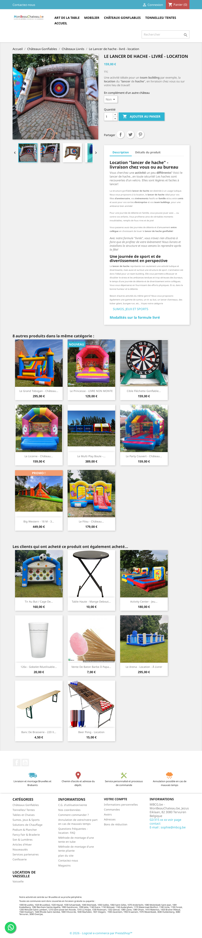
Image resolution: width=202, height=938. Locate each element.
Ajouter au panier (141, 116)
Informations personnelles (121, 804)
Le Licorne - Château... (39, 456)
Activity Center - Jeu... (143, 601)
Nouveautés (20, 849)
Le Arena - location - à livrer (144, 667)
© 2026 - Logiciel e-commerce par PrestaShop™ (101, 933)
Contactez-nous (24, 5)
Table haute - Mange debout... (91, 601)
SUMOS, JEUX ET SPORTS (130, 309)
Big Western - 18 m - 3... (38, 521)
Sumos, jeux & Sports (26, 820)
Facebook (17, 762)
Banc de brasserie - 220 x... (38, 732)
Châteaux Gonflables (122, 18)
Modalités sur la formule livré (135, 317)
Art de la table (67, 18)
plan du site (65, 855)
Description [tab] (121, 152)
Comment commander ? (73, 815)
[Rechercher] (165, 34)
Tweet (130, 134)
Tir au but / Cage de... (39, 601)
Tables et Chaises (24, 815)
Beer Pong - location (91, 732)
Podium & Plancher (25, 829)
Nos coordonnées (69, 810)
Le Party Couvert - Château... (144, 456)
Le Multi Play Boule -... (91, 456)
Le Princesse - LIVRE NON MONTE (91, 391)
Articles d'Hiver (22, 844)
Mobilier (91, 18)
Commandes (112, 809)
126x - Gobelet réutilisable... (39, 667)
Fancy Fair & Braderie (26, 834)
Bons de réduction (115, 824)
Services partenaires (26, 854)
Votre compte (115, 799)
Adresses (110, 819)
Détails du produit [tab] (148, 152)
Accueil (60, 23)
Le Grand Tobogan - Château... (38, 391)
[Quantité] (108, 116)
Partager (120, 134)
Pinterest (140, 134)
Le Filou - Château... (91, 521)
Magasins (64, 865)
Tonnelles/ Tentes (160, 18)
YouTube (25, 762)
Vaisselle (18, 881)
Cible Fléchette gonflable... (144, 391)
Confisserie (20, 859)
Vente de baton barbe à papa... (91, 667)
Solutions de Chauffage (27, 825)
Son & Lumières (23, 839)
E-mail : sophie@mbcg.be (168, 827)
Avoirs (108, 814)
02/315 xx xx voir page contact (165, 822)
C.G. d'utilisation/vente (72, 805)
